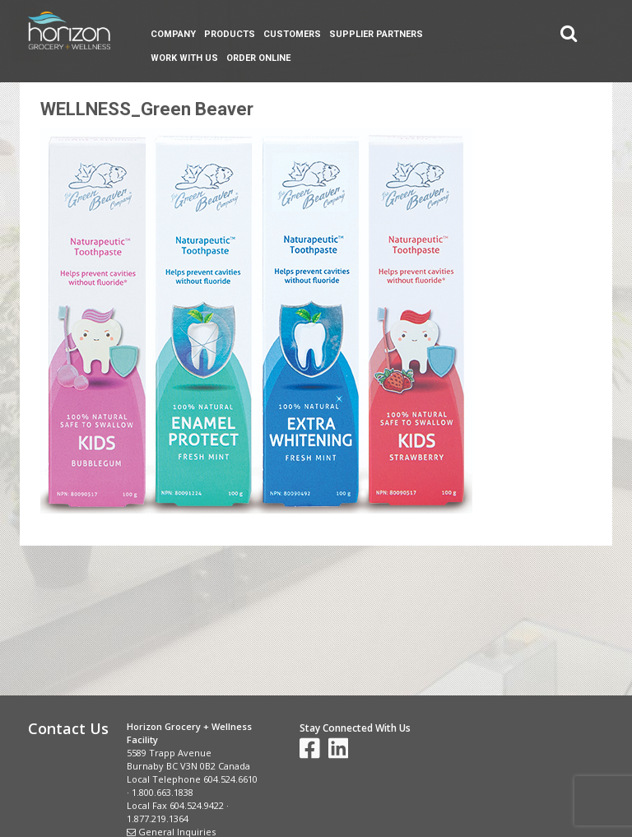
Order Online (258, 58)
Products (229, 34)
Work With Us (184, 58)
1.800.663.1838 (162, 792)
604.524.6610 (230, 779)
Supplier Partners (376, 34)
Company (173, 34)
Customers (292, 34)
